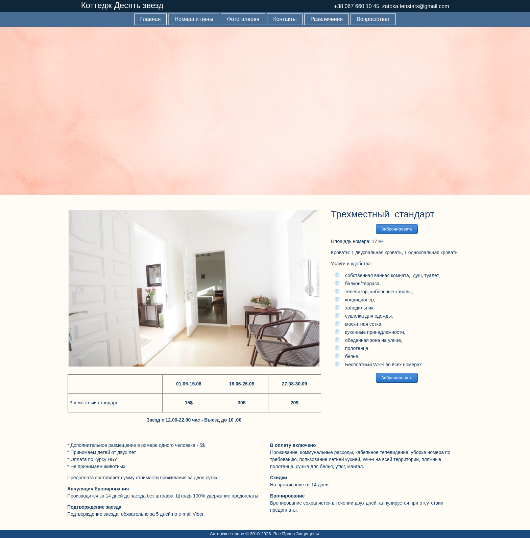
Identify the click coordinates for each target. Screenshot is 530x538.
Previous (77, 288)
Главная (150, 19)
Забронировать (396, 229)
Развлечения (326, 19)
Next (307, 288)
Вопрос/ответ (373, 19)
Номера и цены (193, 19)
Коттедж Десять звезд (122, 5)
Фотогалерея (243, 19)
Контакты (284, 19)
